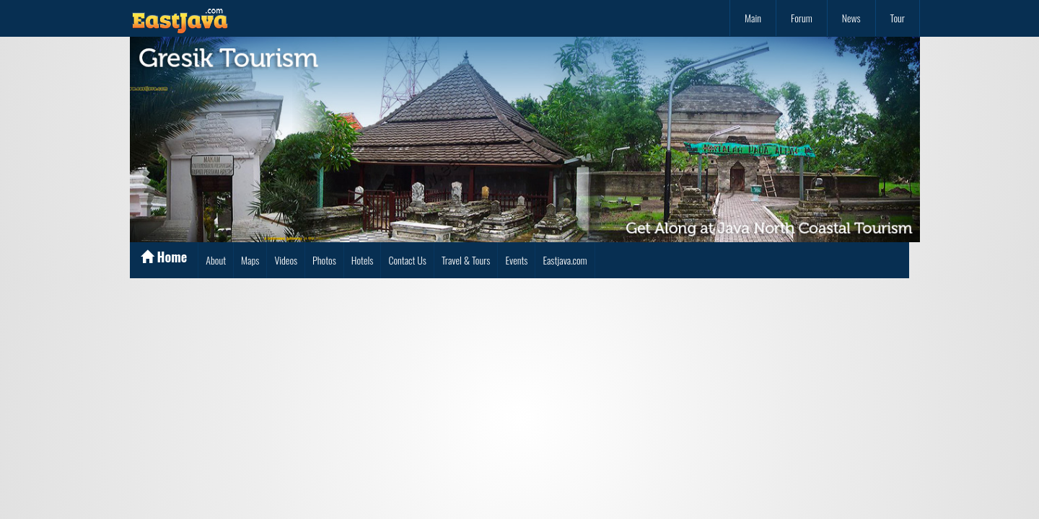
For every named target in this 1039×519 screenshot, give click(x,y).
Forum (801, 17)
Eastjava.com (565, 259)
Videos (285, 259)
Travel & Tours (466, 259)
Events (516, 259)
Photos (324, 259)
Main (753, 17)
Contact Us (407, 259)
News (851, 17)
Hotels (362, 259)
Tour (897, 17)
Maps (250, 259)
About (216, 259)
